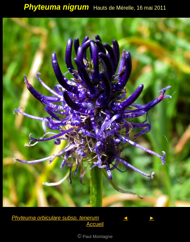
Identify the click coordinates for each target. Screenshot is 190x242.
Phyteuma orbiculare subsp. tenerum (55, 218)
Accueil (95, 224)
